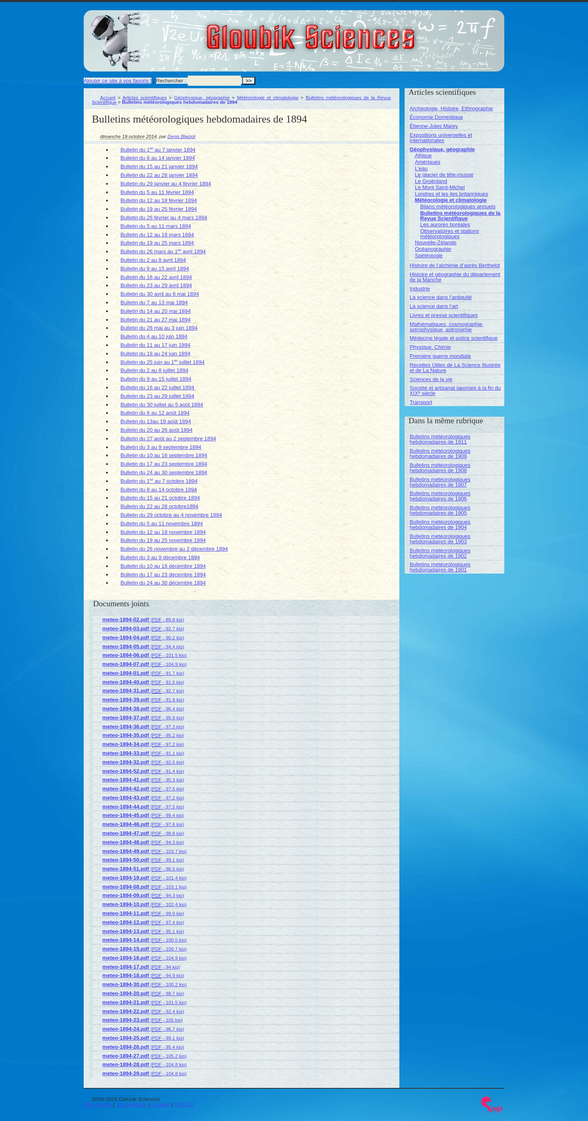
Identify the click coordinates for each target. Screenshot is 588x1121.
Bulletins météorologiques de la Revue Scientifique (460, 215)
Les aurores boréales (445, 224)
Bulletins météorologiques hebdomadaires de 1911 (440, 439)
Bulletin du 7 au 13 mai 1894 (154, 302)
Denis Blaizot (181, 136)
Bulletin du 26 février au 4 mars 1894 (163, 217)
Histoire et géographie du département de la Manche (455, 277)
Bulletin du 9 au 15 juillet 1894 (155, 379)
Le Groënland (431, 181)
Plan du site (97, 1104)
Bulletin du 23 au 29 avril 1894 (156, 285)
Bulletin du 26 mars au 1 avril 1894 (163, 251)
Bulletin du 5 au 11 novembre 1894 (161, 523)
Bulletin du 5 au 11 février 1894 (157, 192)
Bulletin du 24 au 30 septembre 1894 (163, 472)
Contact (160, 1104)
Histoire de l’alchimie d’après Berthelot (455, 265)
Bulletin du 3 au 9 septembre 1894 (160, 447)
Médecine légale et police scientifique (453, 338)
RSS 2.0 (184, 1104)
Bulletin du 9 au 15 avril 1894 (154, 269)
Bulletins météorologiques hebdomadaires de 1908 (440, 467)
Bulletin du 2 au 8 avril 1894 (153, 260)
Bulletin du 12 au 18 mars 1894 (157, 235)
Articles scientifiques (144, 97)
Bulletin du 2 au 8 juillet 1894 (154, 370)
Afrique (423, 155)
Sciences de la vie (431, 379)
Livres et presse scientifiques (444, 315)
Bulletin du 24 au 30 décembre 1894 (163, 583)
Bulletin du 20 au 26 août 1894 (156, 430)
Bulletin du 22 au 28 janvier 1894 (159, 175)
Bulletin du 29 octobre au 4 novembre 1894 (171, 515)
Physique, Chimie (430, 347)
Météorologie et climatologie (267, 97)
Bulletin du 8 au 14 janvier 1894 (157, 158)
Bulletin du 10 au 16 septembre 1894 (163, 455)
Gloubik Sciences (356, 32)
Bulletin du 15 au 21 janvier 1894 (159, 166)
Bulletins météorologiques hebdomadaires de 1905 (440, 510)
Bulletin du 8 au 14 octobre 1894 (158, 490)
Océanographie (433, 249)
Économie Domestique (436, 117)
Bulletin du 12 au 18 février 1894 (158, 200)
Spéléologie (429, 255)
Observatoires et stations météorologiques (449, 233)
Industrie (420, 289)
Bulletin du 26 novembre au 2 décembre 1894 (174, 549)
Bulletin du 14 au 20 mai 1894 (155, 311)
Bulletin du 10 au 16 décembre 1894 (163, 566)
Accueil (108, 97)
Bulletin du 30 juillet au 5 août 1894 (161, 405)
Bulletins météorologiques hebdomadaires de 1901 (440, 567)
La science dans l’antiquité (441, 297)
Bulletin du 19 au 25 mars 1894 (157, 243)
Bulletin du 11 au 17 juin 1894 (155, 345)
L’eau (421, 168)
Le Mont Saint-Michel (440, 187)
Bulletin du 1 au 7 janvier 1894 (158, 150)
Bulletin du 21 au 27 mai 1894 (155, 320)
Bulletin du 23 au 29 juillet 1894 (157, 396)
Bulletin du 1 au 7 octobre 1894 (159, 481)
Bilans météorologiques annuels (457, 206)
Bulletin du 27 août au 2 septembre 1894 (168, 438)
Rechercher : (171, 81)
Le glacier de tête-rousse (444, 175)
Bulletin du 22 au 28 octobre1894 (159, 506)
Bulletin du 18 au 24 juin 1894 (155, 354)
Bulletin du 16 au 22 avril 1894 (156, 277)
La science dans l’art (434, 306)
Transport (421, 402)
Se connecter (131, 1104)
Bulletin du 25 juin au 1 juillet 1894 (162, 362)
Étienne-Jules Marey (434, 126)
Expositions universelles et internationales (441, 137)
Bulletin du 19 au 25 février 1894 (158, 209)
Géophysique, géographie (201, 97)
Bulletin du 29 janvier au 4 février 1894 (165, 184)
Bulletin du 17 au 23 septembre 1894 (163, 464)
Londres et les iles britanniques (451, 194)
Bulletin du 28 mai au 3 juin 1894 (159, 328)
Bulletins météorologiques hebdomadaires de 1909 (440, 453)
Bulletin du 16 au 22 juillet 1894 (157, 387)
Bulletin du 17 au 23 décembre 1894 (163, 575)
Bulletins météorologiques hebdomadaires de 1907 (440, 482)
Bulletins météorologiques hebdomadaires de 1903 (440, 539)
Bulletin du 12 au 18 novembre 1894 (163, 532)
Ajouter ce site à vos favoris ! (117, 81)
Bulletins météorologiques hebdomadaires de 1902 (440, 553)
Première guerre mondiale (440, 356)
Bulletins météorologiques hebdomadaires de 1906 (440, 496)
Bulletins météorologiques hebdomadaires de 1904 (440, 524)
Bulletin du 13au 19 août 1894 (155, 421)
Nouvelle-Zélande (436, 242)
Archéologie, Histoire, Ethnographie (451, 108)
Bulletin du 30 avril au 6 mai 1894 (159, 294)
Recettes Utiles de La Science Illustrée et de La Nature (455, 367)
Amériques (427, 162)
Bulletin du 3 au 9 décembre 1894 (160, 557)
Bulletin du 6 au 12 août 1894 (154, 413)
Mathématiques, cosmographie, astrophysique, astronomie (446, 327)
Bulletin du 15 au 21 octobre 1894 (160, 498)
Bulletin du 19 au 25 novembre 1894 (163, 540)
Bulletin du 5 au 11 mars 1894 (155, 226)
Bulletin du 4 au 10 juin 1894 (153, 336)
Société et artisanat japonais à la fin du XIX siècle (455, 390)
